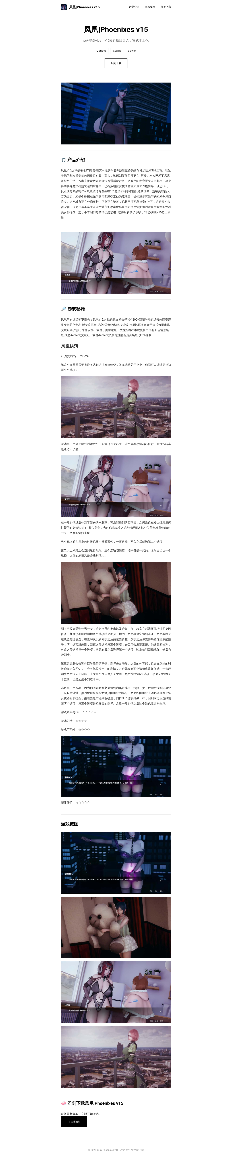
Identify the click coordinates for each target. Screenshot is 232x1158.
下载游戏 (74, 1122)
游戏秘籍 (150, 6)
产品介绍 (134, 6)
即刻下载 (166, 6)
